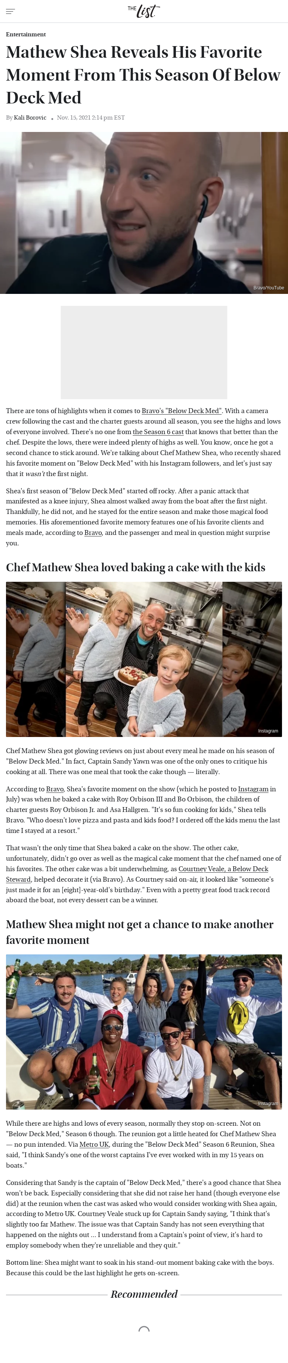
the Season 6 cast (158, 432)
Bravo (93, 533)
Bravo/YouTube (269, 288)
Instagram (268, 731)
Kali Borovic (30, 117)
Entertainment (26, 34)
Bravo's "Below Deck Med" (182, 411)
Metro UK (94, 1145)
